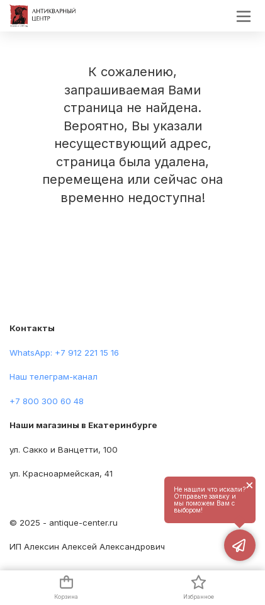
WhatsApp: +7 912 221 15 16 (64, 353)
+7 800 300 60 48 (46, 401)
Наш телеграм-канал (53, 376)
